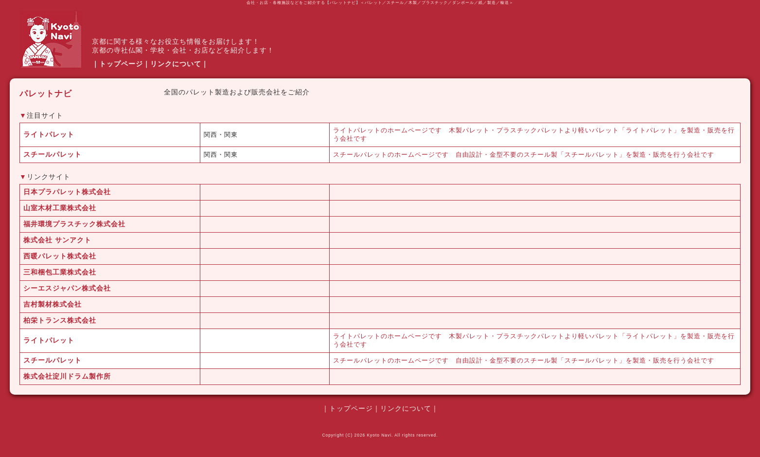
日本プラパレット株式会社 (67, 192)
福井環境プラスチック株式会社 (74, 224)
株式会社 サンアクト (57, 240)
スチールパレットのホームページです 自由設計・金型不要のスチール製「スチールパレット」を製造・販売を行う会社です (523, 154)
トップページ (121, 64)
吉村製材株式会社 (52, 304)
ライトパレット (48, 134)
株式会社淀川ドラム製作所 (67, 376)
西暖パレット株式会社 (59, 256)
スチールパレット (52, 154)
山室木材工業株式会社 (59, 208)
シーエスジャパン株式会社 (67, 288)
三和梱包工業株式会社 (59, 272)
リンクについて (175, 64)
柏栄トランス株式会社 (59, 320)
